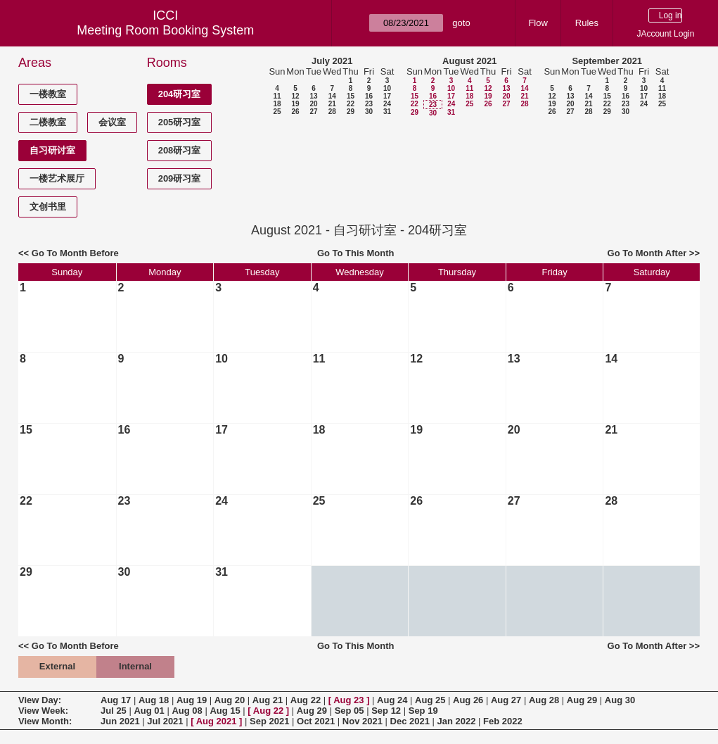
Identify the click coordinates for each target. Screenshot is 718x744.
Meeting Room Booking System (165, 30)
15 (350, 96)
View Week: (43, 710)
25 (277, 111)
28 (332, 111)
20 (313, 104)
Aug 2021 (216, 721)
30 (369, 111)
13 (313, 96)
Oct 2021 (316, 721)
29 (350, 111)
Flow (537, 23)
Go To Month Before (75, 253)
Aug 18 (154, 700)
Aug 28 (544, 700)
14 (332, 96)
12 (295, 96)
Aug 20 (229, 700)
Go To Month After (647, 253)
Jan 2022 (456, 721)
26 (295, 111)
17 (387, 96)
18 (277, 104)
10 (387, 88)
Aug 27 (506, 700)
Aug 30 (620, 700)
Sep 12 (386, 710)
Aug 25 (430, 700)
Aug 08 (187, 710)
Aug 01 (149, 710)
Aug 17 (116, 700)
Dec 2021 (410, 721)
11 (277, 96)
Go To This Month (356, 253)
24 (387, 104)
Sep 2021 (269, 721)
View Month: (45, 721)
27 (313, 111)
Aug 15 (225, 710)
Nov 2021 (362, 721)
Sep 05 (349, 710)
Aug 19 (192, 700)
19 (295, 104)
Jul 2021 (165, 721)
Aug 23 (348, 700)
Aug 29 (582, 700)
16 (369, 96)
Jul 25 (114, 710)
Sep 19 (423, 710)
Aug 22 (305, 700)
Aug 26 (468, 700)
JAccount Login (665, 34)
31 (387, 111)
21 (332, 104)
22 (350, 104)
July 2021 (332, 61)
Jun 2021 (120, 721)
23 (369, 104)
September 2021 (607, 61)
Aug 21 (267, 700)
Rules (586, 23)
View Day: (39, 700)
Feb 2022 (503, 721)
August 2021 (469, 61)
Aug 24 (392, 700)
